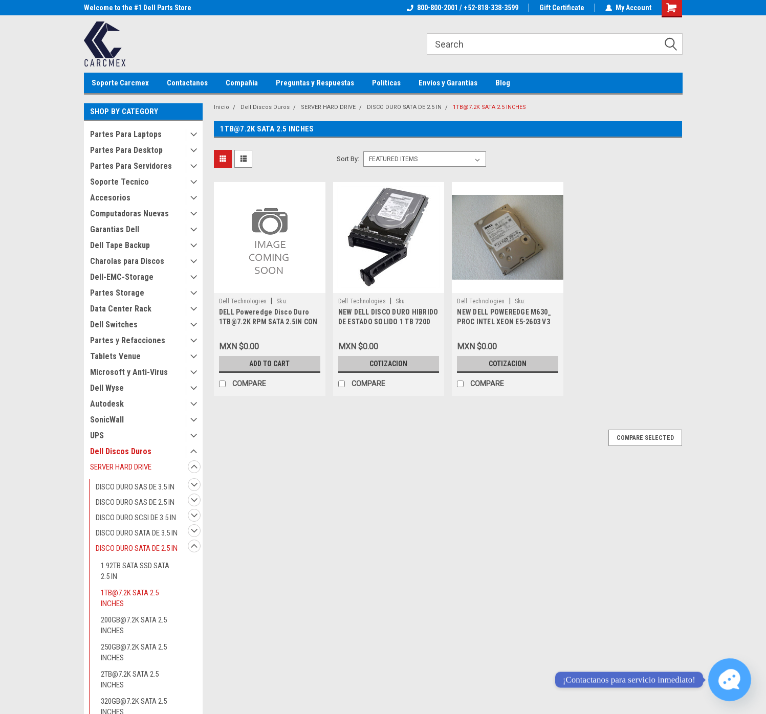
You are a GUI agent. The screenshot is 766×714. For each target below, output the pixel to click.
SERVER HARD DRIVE (120, 467)
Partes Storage (117, 293)
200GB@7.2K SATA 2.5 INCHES (134, 625)
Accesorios (110, 198)
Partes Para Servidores (131, 166)
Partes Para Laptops (126, 134)
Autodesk (107, 404)
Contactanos (187, 82)
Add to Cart (269, 364)
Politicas (386, 82)
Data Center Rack (120, 309)
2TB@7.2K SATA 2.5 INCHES (130, 679)
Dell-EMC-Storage (122, 277)
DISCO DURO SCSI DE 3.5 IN (136, 517)
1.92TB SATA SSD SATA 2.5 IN (135, 571)
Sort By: (348, 159)
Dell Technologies (243, 301)
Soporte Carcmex (120, 82)
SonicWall (107, 420)
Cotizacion (388, 364)
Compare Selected (645, 437)
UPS (97, 435)
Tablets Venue (115, 356)
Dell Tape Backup (120, 245)
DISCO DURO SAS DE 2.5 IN (135, 502)
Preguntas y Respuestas (315, 82)
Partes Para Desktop (126, 150)
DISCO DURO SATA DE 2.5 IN (137, 548)
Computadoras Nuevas (129, 213)
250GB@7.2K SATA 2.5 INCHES (134, 652)
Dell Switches (114, 324)
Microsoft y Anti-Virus (129, 372)
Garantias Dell (114, 229)
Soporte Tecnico (119, 182)
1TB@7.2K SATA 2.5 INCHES (130, 598)
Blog (502, 82)
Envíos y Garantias (448, 82)
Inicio (221, 107)
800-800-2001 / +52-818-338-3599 (462, 8)
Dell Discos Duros (120, 451)
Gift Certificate (561, 8)
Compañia (242, 82)
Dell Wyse (107, 388)
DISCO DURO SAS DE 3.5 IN (135, 487)
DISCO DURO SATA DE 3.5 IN (137, 533)
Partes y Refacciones (127, 340)
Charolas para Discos (127, 261)
